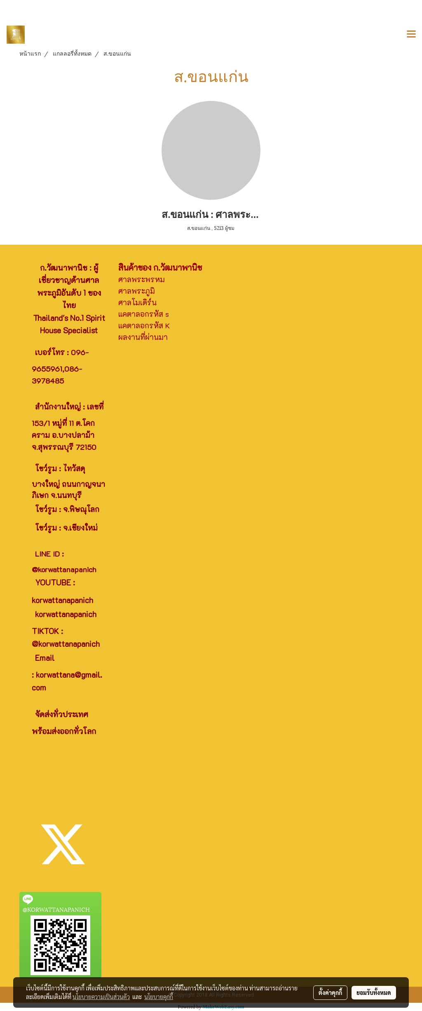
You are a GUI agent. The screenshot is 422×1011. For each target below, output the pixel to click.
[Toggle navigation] (411, 35)
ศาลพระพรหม (141, 279)
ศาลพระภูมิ (136, 291)
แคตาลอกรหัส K (144, 325)
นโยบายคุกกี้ (158, 996)
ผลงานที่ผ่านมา (143, 337)
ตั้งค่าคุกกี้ (330, 992)
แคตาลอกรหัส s (143, 314)
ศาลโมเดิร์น (137, 302)
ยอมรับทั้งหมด (373, 992)
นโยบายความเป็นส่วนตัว (101, 996)
